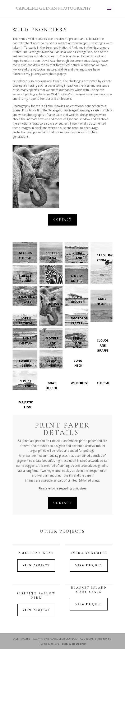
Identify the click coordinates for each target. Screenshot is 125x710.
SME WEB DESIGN (74, 644)
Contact (62, 219)
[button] (76, 390)
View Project (36, 565)
